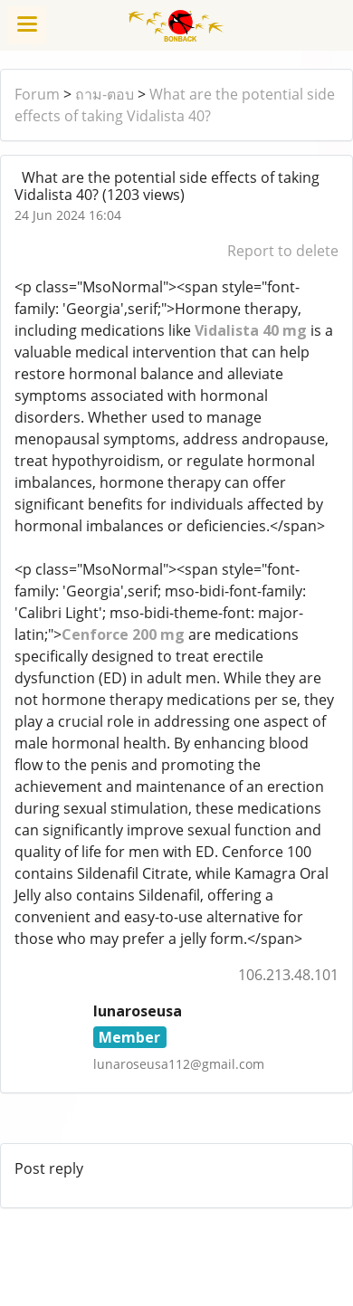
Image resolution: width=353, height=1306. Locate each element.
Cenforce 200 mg (123, 634)
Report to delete (283, 251)
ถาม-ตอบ (104, 94)
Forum (37, 94)
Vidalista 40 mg (251, 330)
